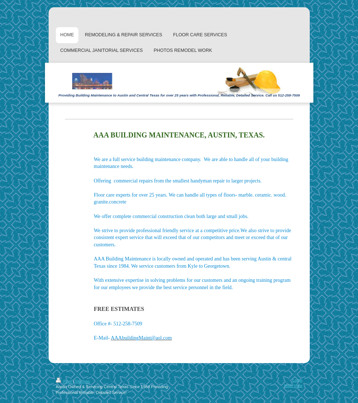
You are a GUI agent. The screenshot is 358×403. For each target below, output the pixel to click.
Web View (293, 385)
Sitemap (82, 381)
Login (297, 380)
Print (64, 381)
